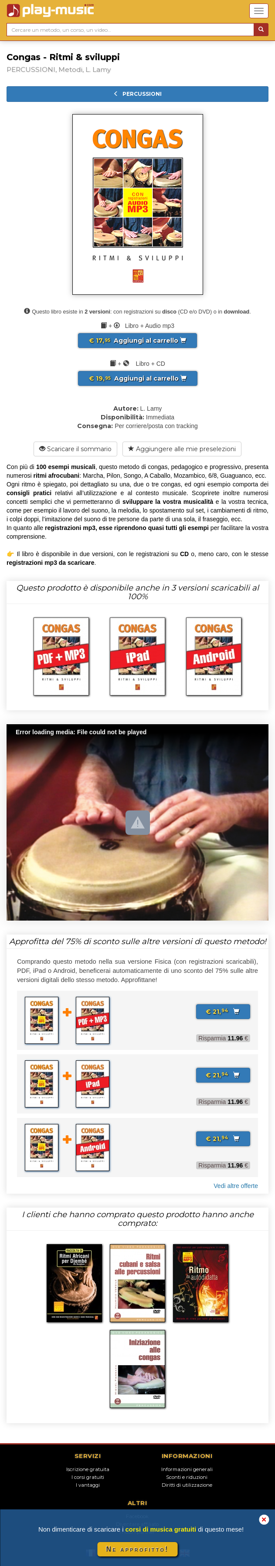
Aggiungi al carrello (137, 340)
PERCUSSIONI (137, 94)
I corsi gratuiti (87, 1477)
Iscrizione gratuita (87, 1469)
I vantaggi (88, 1485)
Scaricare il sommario (75, 449)
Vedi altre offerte (236, 1185)
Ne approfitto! (137, 1549)
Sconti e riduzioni (186, 1477)
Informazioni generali (187, 1469)
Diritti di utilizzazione (187, 1485)
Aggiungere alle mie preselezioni (182, 449)
